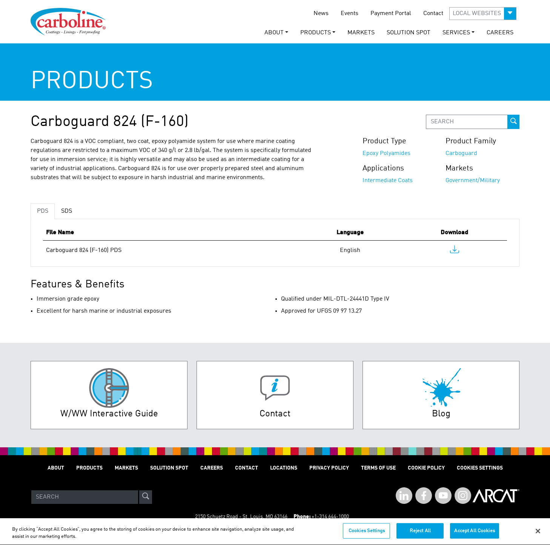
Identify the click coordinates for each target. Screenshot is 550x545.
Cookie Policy (426, 468)
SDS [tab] (66, 211)
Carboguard (461, 153)
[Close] (538, 534)
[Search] (85, 497)
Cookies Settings (367, 534)
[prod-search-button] (513, 122)
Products (89, 468)
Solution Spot (408, 33)
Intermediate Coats (388, 181)
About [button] (274, 33)
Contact (433, 14)
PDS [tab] (42, 211)
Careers (500, 33)
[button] (482, 13)
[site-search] (145, 497)
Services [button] (456, 33)
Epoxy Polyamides (386, 153)
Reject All (420, 534)
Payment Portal (390, 14)
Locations (283, 468)
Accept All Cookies (474, 534)
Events (349, 14)
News (321, 14)
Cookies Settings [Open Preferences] (480, 468)
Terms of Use (378, 468)
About (56, 468)
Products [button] (315, 33)
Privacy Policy (329, 468)
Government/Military (473, 181)
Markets (361, 33)
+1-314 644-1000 (330, 516)
